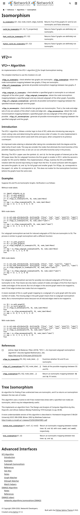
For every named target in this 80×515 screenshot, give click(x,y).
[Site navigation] (4, 3)
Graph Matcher (10, 477)
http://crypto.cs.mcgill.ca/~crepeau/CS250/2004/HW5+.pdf (24, 420)
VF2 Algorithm (8, 454)
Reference (10, 10)
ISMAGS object (8, 497)
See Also (7, 471)
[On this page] (76, 3)
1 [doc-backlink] (2, 350)
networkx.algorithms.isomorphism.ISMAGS (22, 500)
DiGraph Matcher (11, 481)
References (9, 467)
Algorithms (20, 10)
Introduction (9, 457)
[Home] (3, 10)
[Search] (70, 3)
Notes (6, 474)
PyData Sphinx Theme (64, 510)
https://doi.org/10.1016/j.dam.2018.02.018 (24, 355)
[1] (36, 70)
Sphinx (15, 512)
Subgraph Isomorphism (14, 464)
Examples (8, 461)
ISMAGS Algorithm (10, 487)
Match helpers (10, 484)
